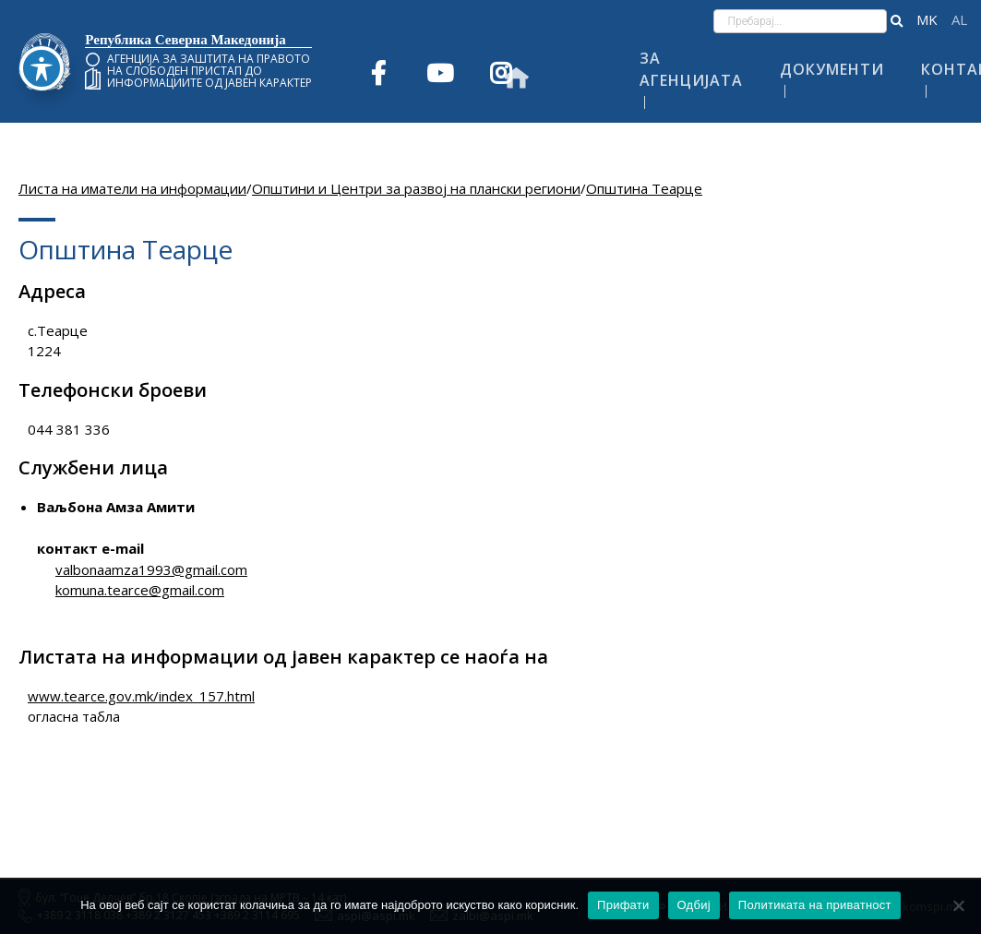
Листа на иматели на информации (132, 188)
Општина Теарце (644, 188)
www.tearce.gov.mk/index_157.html (141, 696)
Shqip (959, 19)
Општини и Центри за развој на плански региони (416, 188)
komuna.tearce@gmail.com (139, 590)
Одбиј (694, 905)
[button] (897, 21)
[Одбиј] (958, 905)
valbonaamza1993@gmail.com (151, 569)
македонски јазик (927, 19)
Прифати (623, 905)
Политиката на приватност (814, 905)
